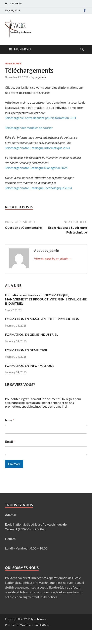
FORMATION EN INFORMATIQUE (29, 365)
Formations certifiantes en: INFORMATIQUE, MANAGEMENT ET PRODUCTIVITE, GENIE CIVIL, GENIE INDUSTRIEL (46, 299)
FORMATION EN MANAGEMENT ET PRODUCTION (42, 319)
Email (10, 441)
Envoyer (14, 464)
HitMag (44, 625)
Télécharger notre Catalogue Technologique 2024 (38, 188)
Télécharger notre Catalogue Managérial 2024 (36, 168)
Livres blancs (13, 63)
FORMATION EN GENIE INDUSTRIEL (31, 334)
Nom (9, 420)
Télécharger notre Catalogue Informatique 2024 (37, 148)
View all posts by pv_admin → (53, 258)
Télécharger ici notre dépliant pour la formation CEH (40, 118)
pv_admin (40, 77)
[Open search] (82, 49)
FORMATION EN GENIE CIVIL (26, 350)
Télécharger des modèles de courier (29, 128)
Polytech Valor (37, 619)
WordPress (27, 625)
